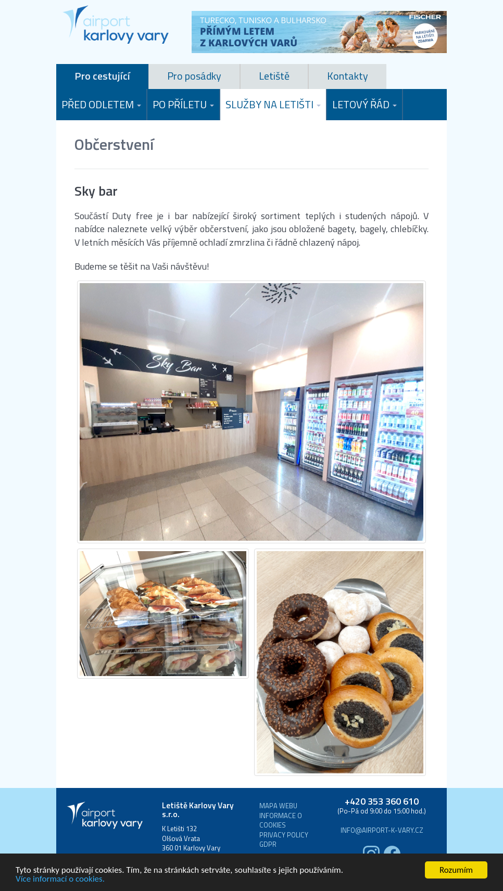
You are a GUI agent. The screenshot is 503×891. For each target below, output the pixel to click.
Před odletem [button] (101, 104)
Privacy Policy (283, 835)
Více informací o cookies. (60, 878)
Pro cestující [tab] (102, 76)
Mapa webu (278, 806)
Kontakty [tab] (347, 76)
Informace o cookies (280, 820)
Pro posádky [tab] (194, 76)
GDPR (267, 844)
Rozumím (456, 869)
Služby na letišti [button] (273, 104)
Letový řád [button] (364, 104)
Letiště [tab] (274, 76)
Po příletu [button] (183, 104)
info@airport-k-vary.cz (382, 830)
